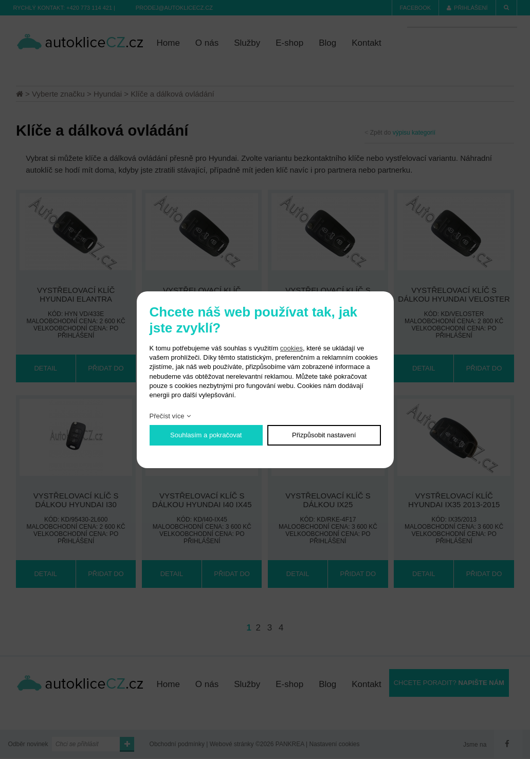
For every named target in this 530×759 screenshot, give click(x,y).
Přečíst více (167, 416)
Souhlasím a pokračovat (206, 435)
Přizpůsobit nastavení (324, 435)
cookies (291, 348)
